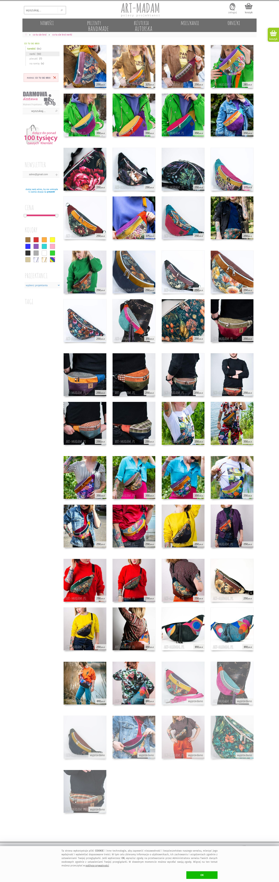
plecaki (33, 58)
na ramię (34, 63)
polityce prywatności (97, 865)
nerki (32, 53)
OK (202, 875)
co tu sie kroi (31, 43)
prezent (50, 192)
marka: (38, 77)
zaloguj (232, 12)
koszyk (249, 12)
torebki (31, 48)
